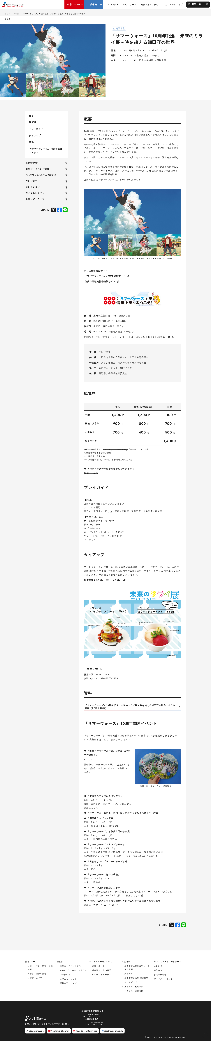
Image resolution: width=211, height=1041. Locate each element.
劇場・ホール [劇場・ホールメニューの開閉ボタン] (74, 4)
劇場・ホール (31, 961)
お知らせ (158, 970)
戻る (7, 19)
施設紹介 (126, 961)
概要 (31, 115)
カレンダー (113, 4)
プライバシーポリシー (164, 979)
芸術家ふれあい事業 (101, 970)
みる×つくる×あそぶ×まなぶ (41, 175)
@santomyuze (35, 1031)
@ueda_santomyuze (85, 1031)
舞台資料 (128, 974)
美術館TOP (32, 163)
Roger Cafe (91, 669)
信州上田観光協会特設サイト (100, 281)
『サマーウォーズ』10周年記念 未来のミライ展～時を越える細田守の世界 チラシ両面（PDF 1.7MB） (130, 706)
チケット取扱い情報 (37, 974)
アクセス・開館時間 (133, 991)
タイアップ (35, 135)
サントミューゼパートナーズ (167, 961)
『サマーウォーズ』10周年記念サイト (105, 276)
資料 (31, 142)
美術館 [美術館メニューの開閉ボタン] (93, 4)
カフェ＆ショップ (174, 4)
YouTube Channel (58, 1031)
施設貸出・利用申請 (133, 986)
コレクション (33, 187)
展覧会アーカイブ (35, 199)
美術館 (16, 14)
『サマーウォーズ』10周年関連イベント (46, 150)
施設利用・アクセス (151, 4)
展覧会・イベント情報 (37, 169)
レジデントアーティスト (103, 975)
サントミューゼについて (100, 961)
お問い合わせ (160, 975)
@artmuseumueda (112, 1031)
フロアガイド (130, 982)
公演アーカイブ (35, 978)
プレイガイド (36, 128)
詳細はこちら (133, 895)
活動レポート (129, 4)
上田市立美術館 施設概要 (136, 978)
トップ (7, 14)
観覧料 (32, 122)
